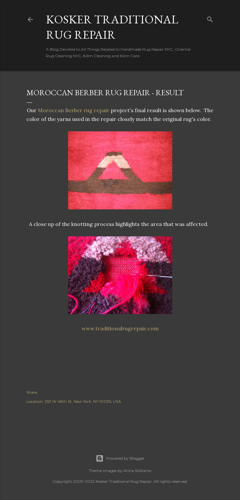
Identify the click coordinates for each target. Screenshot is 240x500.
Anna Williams (137, 470)
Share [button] (31, 392)
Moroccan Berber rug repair (73, 110)
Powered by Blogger (120, 458)
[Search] (210, 18)
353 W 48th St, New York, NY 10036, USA (83, 401)
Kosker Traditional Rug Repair (112, 27)
